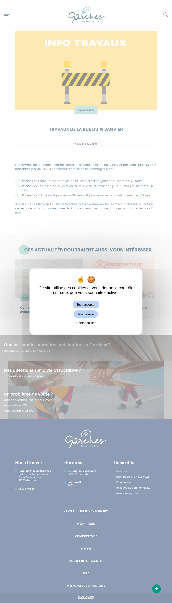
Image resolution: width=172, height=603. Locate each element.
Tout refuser (86, 314)
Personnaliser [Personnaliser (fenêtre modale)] (86, 323)
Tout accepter (86, 304)
